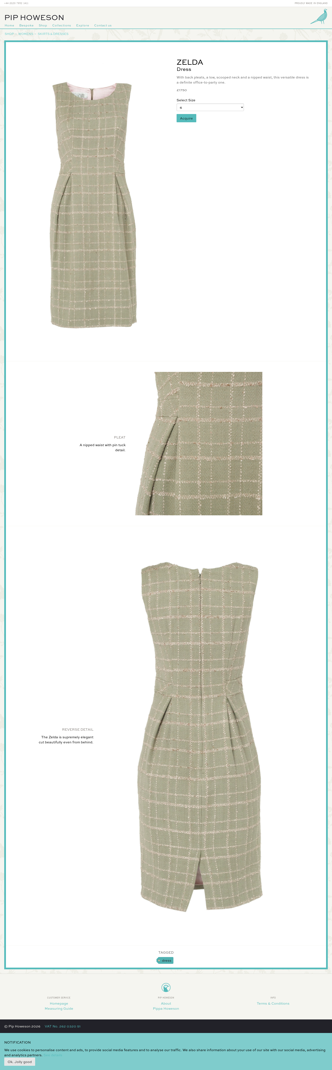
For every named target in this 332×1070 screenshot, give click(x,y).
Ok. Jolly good (20, 1061)
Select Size (186, 100)
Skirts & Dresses (53, 34)
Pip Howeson (34, 16)
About (166, 1003)
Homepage (59, 1003)
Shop (43, 25)
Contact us (103, 25)
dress (166, 960)
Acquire (186, 118)
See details (52, 1054)
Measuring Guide (59, 1008)
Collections (61, 25)
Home (9, 25)
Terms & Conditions (273, 1003)
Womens (25, 34)
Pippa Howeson (166, 1008)
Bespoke (26, 25)
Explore (82, 25)
